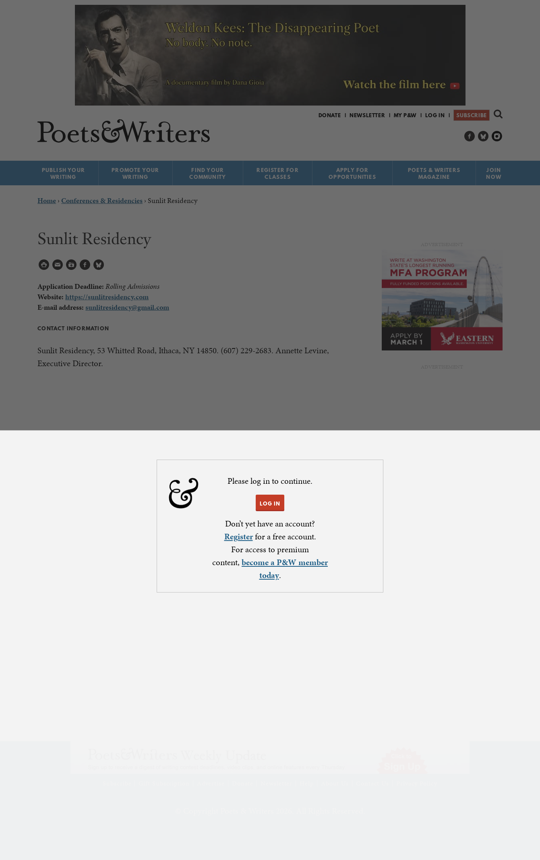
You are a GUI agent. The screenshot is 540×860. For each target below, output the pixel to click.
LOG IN (270, 503)
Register (238, 537)
